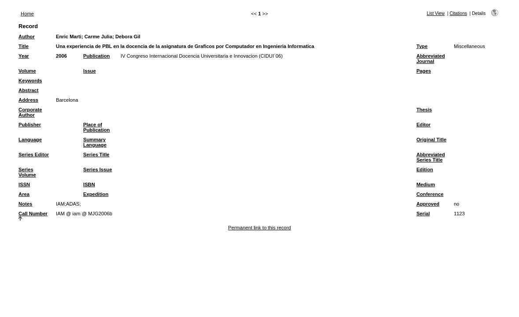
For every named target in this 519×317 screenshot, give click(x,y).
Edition (424, 169)
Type (421, 46)
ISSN (24, 184)
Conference (430, 194)
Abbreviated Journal (430, 58)
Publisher (29, 124)
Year (23, 56)
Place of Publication (96, 127)
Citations (458, 13)
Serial (423, 213)
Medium (425, 184)
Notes (25, 203)
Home (27, 13)
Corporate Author (30, 112)
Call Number (33, 213)
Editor (423, 124)
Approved (427, 203)
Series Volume (27, 172)
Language (30, 139)
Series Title (96, 154)
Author (26, 36)
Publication (96, 56)
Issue (89, 71)
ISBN (89, 184)
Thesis (424, 109)
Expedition (95, 194)
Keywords (30, 80)
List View (436, 13)
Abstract (28, 90)
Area (23, 194)
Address (28, 100)
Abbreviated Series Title (430, 157)
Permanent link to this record (259, 227)
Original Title (431, 139)
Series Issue (97, 169)
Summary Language (95, 142)
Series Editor (33, 154)
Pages (423, 71)
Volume (27, 71)
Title (23, 46)
